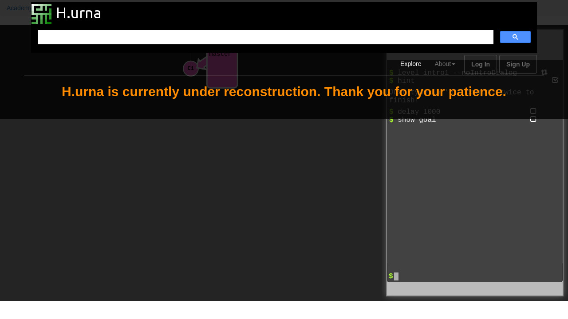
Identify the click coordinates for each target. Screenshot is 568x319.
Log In (480, 64)
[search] (265, 37)
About (445, 63)
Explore (410, 63)
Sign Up (518, 64)
